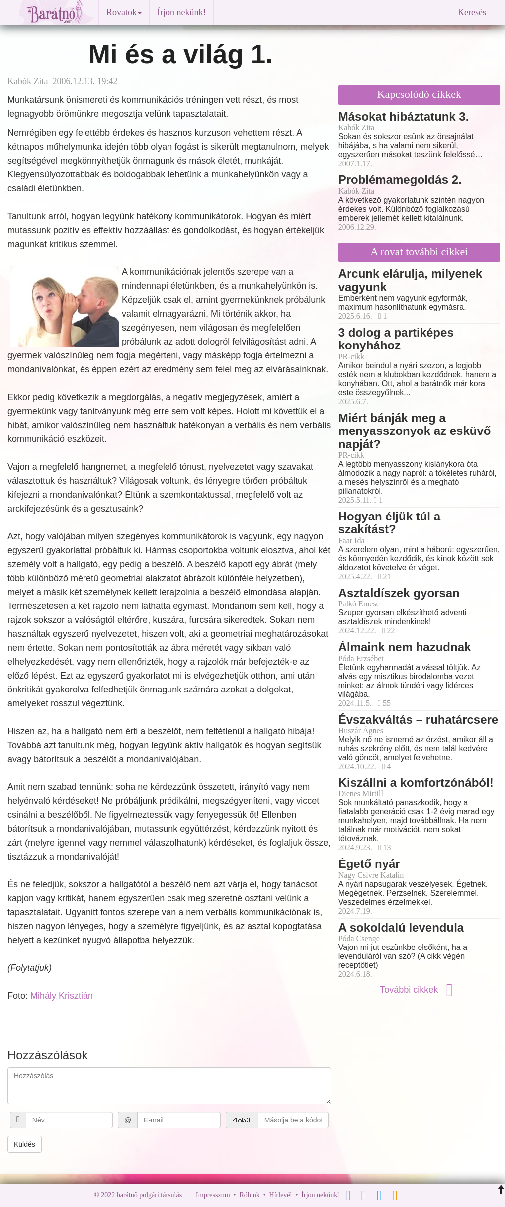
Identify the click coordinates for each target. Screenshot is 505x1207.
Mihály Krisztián (61, 996)
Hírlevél (280, 1195)
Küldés (24, 1144)
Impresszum (213, 1195)
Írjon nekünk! (181, 12)
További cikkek (419, 990)
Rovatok (124, 12)
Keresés (472, 12)
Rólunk (249, 1195)
